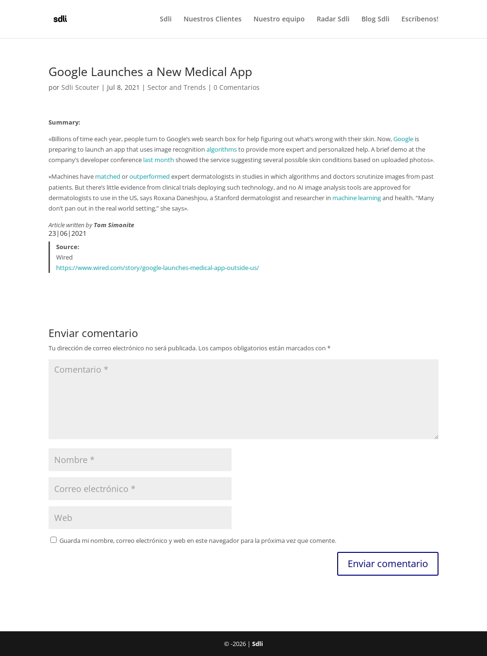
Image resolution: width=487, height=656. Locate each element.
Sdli (166, 19)
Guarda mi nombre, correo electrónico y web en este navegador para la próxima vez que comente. (197, 540)
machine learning (356, 197)
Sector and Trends (176, 87)
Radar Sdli (333, 19)
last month (158, 159)
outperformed (149, 176)
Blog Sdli (375, 19)
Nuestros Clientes (213, 19)
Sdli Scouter (80, 87)
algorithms (221, 149)
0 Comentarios (237, 87)
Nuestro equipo (279, 19)
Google (403, 139)
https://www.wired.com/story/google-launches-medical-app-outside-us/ (157, 267)
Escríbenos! (419, 19)
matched (107, 176)
